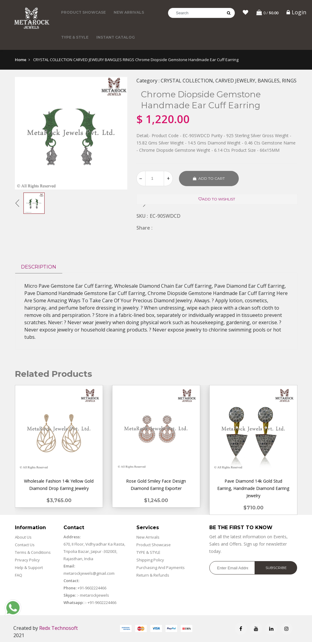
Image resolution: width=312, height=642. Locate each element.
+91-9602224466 (91, 588)
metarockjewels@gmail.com (89, 573)
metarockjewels (94, 595)
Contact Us (25, 544)
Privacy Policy (27, 560)
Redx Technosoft (58, 628)
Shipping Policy (150, 560)
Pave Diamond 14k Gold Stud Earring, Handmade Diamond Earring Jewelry (253, 488)
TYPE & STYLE (74, 37)
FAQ (18, 575)
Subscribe (276, 567)
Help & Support (29, 567)
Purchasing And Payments (160, 567)
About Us (23, 537)
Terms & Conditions (33, 552)
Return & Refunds (152, 575)
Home (20, 59)
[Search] (201, 13)
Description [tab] (38, 267)
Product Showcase (83, 12)
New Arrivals (129, 12)
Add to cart (209, 178)
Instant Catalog (115, 37)
